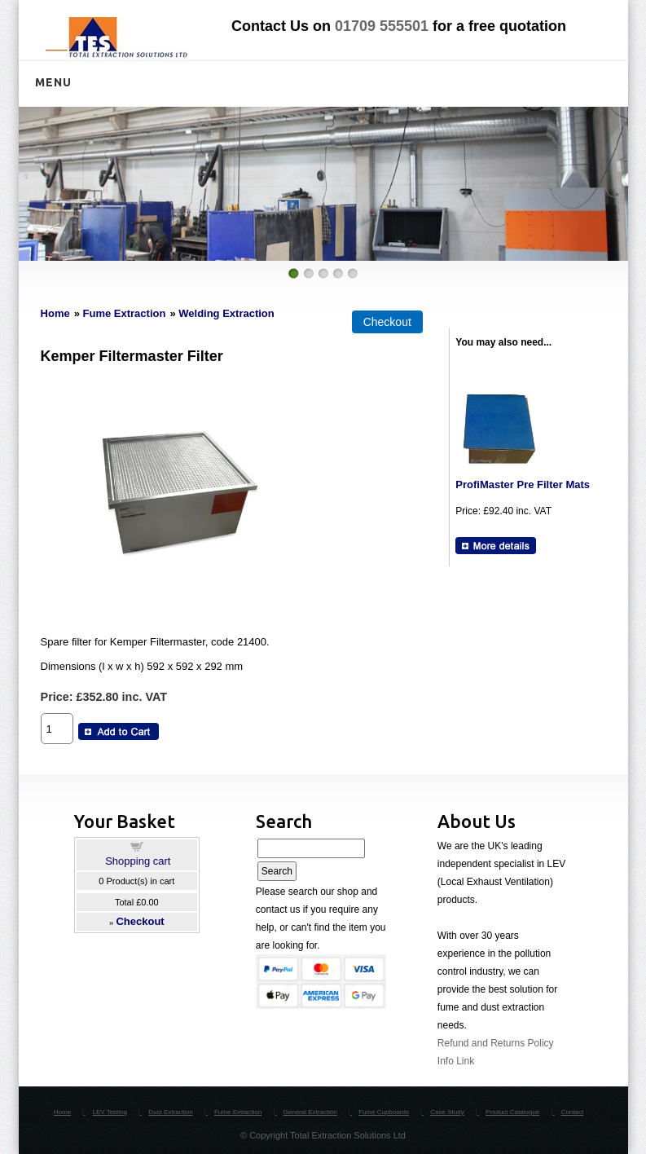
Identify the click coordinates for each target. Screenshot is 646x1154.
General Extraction (310, 1112)
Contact (572, 1112)
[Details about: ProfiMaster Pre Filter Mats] (495, 545)
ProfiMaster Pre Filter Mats (522, 484)
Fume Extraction (124, 313)
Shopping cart (137, 861)
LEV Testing (109, 1112)
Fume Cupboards (383, 1112)
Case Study (447, 1112)
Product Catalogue (512, 1112)
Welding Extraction (226, 313)
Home (55, 313)
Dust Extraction (170, 1112)
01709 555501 (381, 26)
